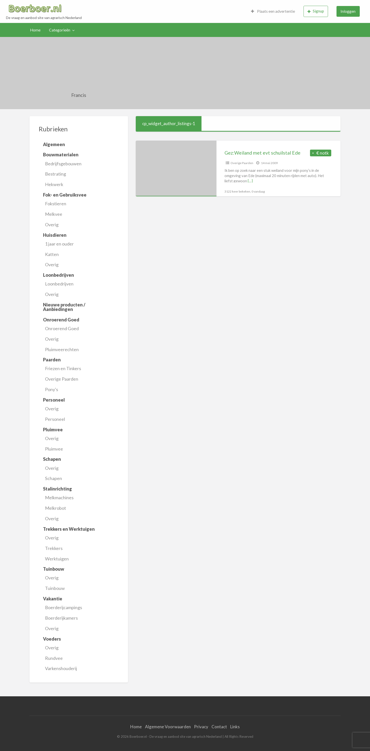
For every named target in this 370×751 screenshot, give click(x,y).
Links (235, 726)
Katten (52, 254)
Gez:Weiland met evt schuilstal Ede (262, 153)
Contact (219, 726)
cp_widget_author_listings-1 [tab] (168, 123)
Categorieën (59, 30)
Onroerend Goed (62, 328)
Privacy (201, 726)
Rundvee (54, 658)
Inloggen (348, 11)
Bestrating (55, 174)
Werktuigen (57, 558)
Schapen (53, 478)
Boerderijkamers (61, 618)
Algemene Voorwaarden (168, 726)
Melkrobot (55, 508)
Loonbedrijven (59, 283)
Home (35, 30)
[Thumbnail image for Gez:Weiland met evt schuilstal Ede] (176, 168)
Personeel (55, 419)
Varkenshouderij (61, 668)
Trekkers (53, 548)
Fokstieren (55, 203)
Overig (51, 224)
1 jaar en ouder (59, 244)
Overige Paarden (61, 379)
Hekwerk (54, 184)
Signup (316, 11)
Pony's (51, 389)
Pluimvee (54, 449)
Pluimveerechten (62, 349)
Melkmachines (59, 497)
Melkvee (53, 214)
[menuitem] (273, 11)
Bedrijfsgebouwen (63, 163)
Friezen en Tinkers (63, 368)
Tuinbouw (55, 588)
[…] (250, 181)
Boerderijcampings (63, 607)
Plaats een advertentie (273, 11)
